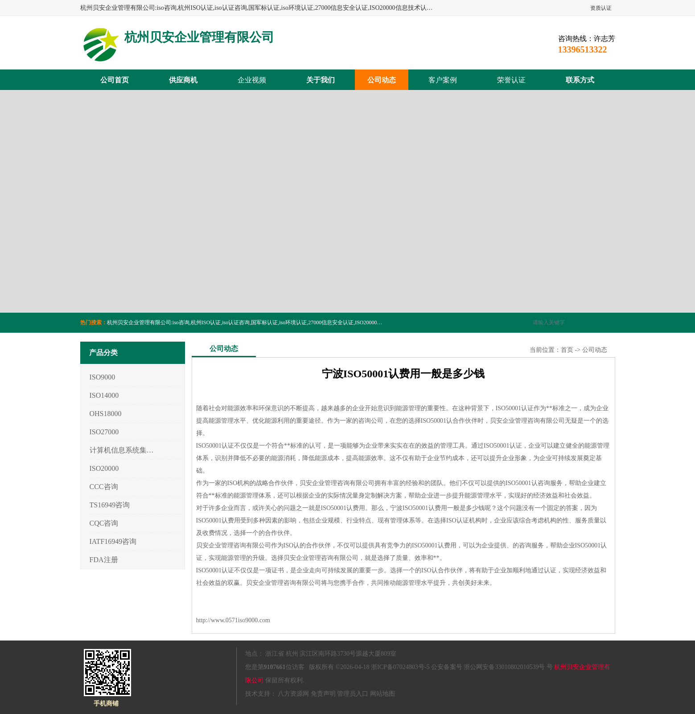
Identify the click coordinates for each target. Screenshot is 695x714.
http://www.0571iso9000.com (233, 620)
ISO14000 (104, 395)
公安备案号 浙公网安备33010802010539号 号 (492, 667)
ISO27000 (104, 432)
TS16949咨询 (110, 505)
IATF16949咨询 (113, 541)
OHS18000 (106, 413)
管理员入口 (352, 693)
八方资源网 (293, 693)
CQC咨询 (104, 523)
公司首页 (114, 80)
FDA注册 (104, 559)
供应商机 (183, 80)
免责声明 (323, 693)
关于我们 (320, 80)
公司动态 (381, 80)
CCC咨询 (104, 486)
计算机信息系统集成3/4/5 (122, 450)
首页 (567, 350)
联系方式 (580, 80)
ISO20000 (104, 468)
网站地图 (382, 693)
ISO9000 (102, 377)
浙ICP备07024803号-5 (400, 667)
